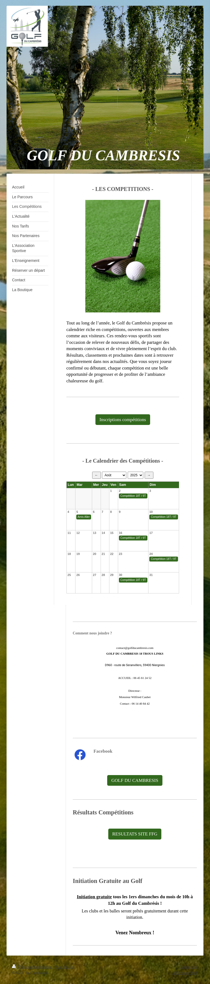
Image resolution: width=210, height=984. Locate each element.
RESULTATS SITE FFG (135, 834)
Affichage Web (185, 972)
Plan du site (65, 966)
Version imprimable (32, 966)
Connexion (188, 966)
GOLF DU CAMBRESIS (134, 780)
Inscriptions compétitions (123, 419)
